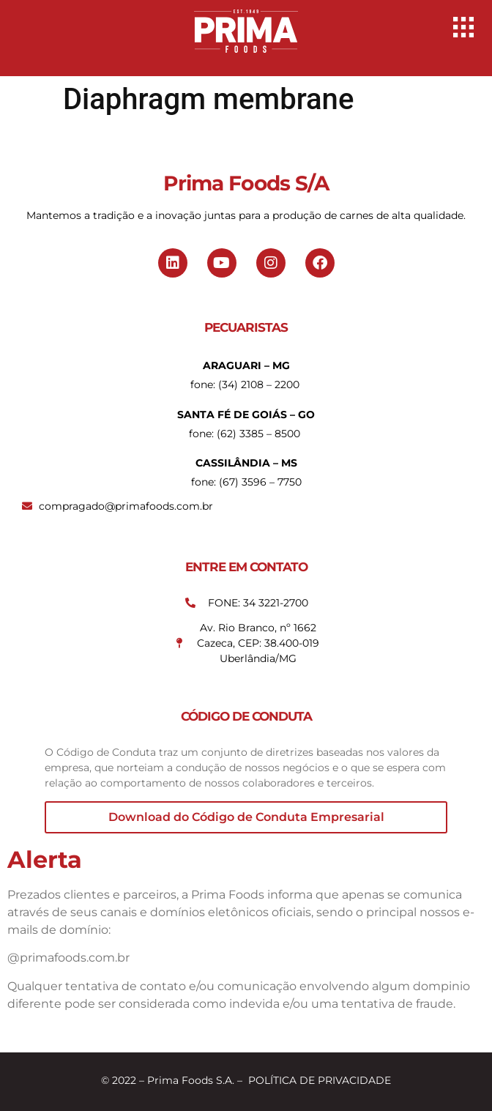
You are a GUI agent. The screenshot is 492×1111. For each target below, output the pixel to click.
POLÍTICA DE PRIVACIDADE (319, 1080)
